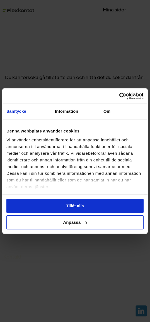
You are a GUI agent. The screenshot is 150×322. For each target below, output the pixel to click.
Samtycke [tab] (16, 111)
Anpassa (75, 222)
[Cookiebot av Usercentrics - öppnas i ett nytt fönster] (119, 96)
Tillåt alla (75, 205)
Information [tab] (66, 111)
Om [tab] (106, 111)
